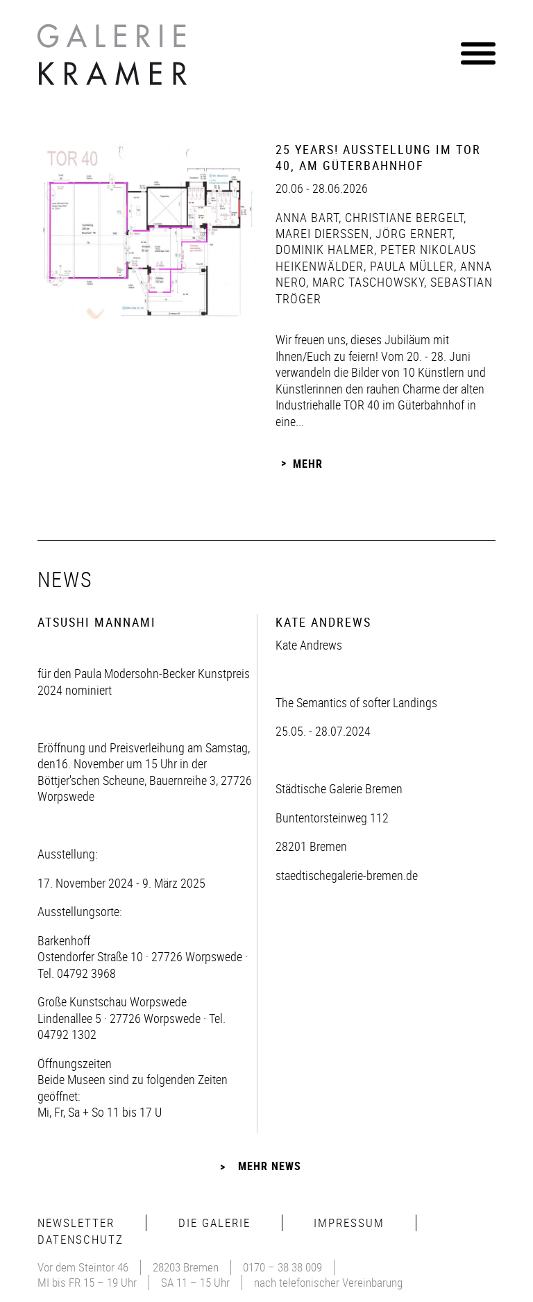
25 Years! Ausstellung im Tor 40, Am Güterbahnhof (378, 157)
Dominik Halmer (325, 249)
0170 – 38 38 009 (282, 1267)
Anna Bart (307, 217)
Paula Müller (410, 265)
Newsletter (76, 1223)
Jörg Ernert (412, 233)
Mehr (308, 463)
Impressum (349, 1223)
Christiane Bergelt (402, 217)
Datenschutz (80, 1239)
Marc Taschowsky (366, 281)
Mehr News (269, 1166)
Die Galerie (214, 1223)
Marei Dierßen (322, 233)
